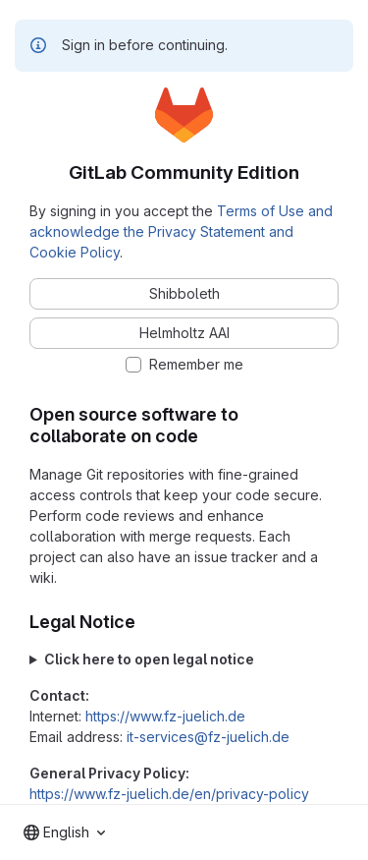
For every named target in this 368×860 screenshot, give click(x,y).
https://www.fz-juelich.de (165, 716)
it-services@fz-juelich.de (208, 736)
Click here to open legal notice (149, 659)
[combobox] (64, 832)
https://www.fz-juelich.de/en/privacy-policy (169, 793)
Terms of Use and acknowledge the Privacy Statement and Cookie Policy (181, 231)
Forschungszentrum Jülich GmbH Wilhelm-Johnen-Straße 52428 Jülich (184, 659)
